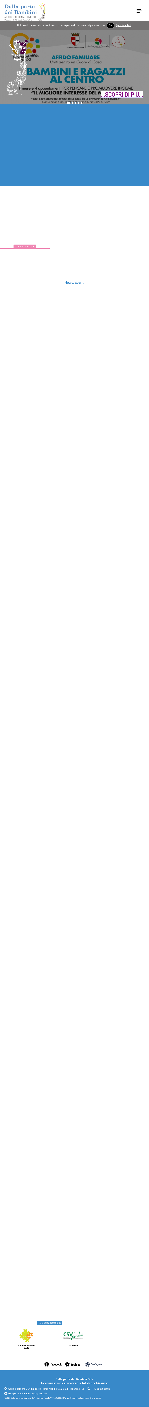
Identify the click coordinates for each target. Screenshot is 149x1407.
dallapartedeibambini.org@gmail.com (27, 1393)
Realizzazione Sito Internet (89, 1398)
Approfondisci (123, 25)
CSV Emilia (73, 1346)
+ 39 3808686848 (100, 1389)
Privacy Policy (69, 1398)
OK (110, 25)
